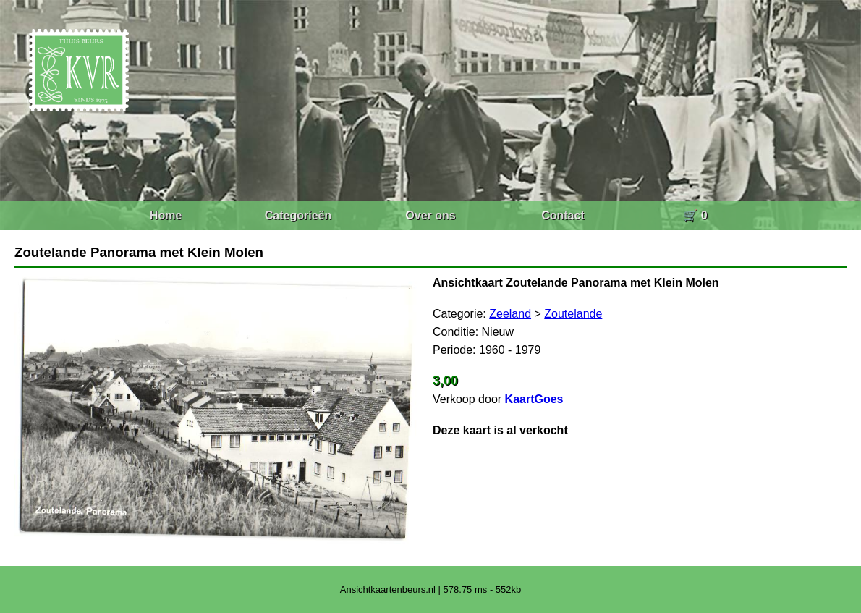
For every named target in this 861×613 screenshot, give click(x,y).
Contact (563, 215)
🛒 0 (695, 215)
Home (166, 215)
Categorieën (298, 215)
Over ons (430, 215)
